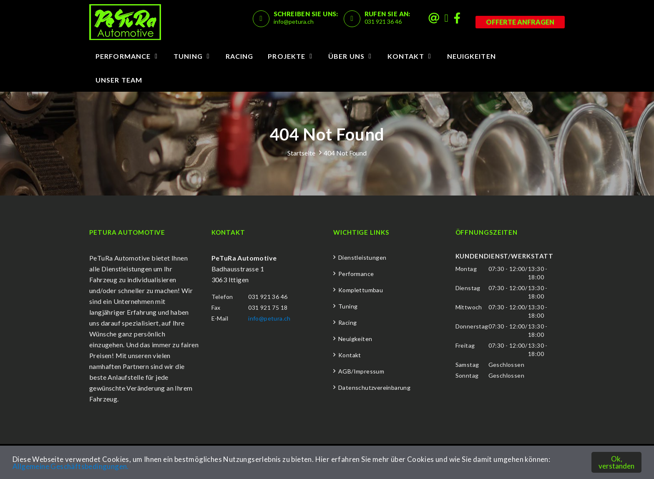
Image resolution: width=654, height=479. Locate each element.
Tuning (188, 56)
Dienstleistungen (362, 257)
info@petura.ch (294, 21)
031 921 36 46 (383, 21)
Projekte (286, 56)
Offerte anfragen (520, 22)
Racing (240, 56)
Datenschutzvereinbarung (374, 387)
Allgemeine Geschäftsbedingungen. (71, 466)
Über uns (346, 56)
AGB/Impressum (361, 371)
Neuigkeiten (471, 56)
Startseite (301, 153)
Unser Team (119, 80)
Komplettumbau (360, 289)
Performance (123, 56)
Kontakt (405, 56)
